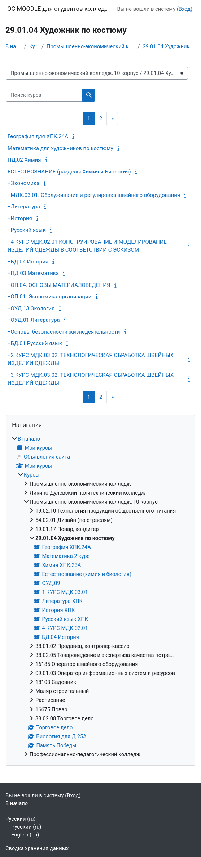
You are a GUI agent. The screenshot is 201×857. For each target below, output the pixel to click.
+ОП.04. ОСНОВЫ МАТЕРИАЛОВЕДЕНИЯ (59, 285)
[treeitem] (100, 596)
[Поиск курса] (44, 95)
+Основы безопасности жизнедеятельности (64, 332)
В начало (13, 46)
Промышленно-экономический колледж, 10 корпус (91, 46)
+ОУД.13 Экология (31, 308)
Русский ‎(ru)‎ (20, 819)
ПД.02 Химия (24, 160)
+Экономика (23, 183)
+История (20, 218)
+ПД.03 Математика (33, 273)
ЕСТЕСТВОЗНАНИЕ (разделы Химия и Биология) (69, 171)
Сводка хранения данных (37, 848)
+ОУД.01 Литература (34, 320)
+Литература (24, 206)
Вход (185, 9)
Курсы (34, 46)
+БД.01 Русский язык (35, 343)
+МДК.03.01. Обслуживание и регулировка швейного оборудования (94, 195)
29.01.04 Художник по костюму (169, 46)
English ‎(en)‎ (25, 834)
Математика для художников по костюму (60, 148)
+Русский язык (27, 230)
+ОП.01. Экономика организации (49, 296)
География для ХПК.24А (38, 136)
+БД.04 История (28, 261)
